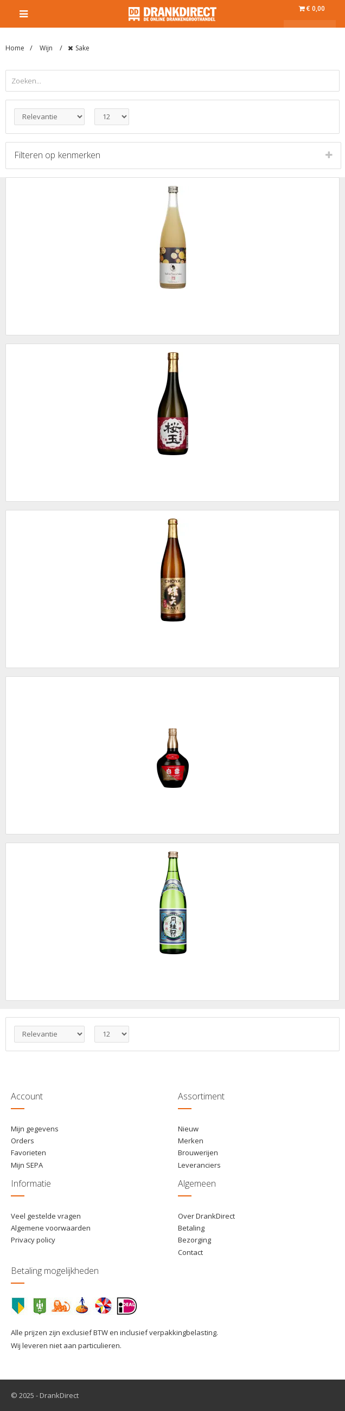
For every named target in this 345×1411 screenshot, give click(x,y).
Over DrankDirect (206, 1216)
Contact (190, 1252)
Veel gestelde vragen (46, 1216)
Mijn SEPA (27, 1165)
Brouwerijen (198, 1152)
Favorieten (28, 1152)
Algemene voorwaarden (51, 1228)
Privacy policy (33, 1240)
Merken (190, 1140)
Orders (22, 1140)
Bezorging (194, 1240)
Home (14, 48)
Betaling (191, 1228)
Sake (82, 48)
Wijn (47, 48)
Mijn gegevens (35, 1129)
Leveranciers (199, 1165)
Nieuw (188, 1129)
